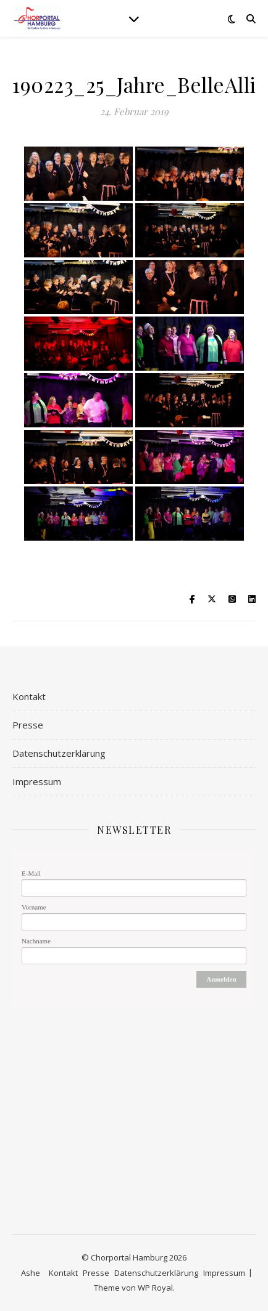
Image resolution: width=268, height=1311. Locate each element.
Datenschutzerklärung (59, 753)
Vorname (34, 907)
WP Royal (155, 1287)
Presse (27, 725)
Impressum (36, 781)
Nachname (36, 941)
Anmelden (221, 979)
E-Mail (31, 873)
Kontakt (29, 696)
